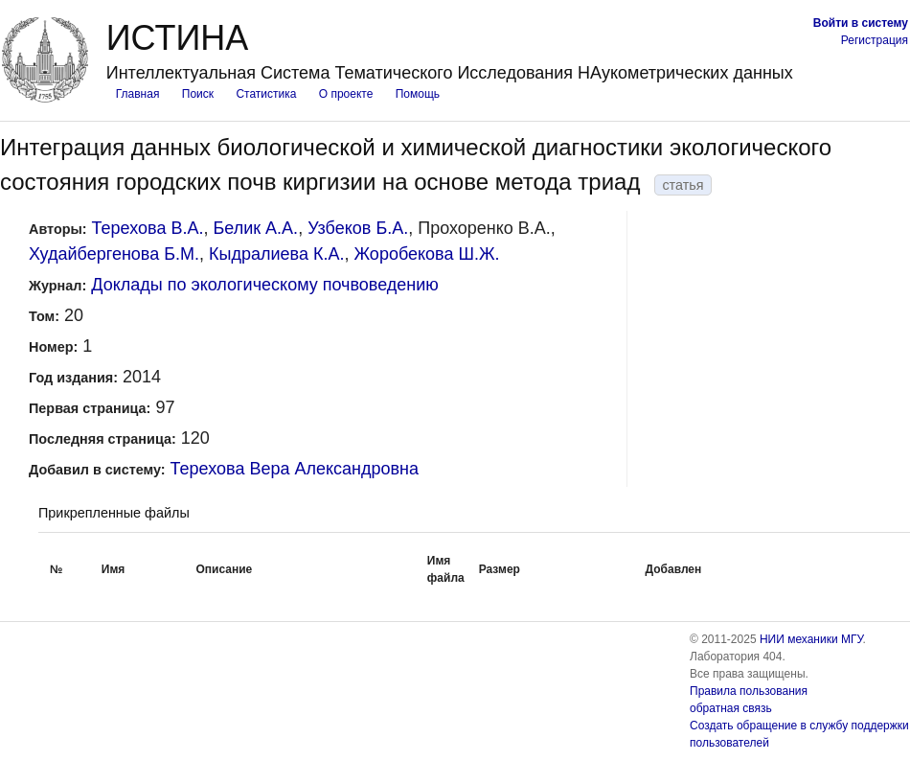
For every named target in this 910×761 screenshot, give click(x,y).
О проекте (346, 94)
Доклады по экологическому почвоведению (265, 284)
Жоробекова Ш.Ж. (426, 254)
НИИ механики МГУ (811, 639)
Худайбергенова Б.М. (114, 254)
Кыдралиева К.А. (276, 254)
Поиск (198, 94)
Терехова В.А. (148, 228)
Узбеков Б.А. (357, 228)
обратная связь (731, 708)
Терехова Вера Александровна (295, 468)
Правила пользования (749, 691)
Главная (138, 94)
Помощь (418, 94)
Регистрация (874, 40)
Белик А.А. (255, 228)
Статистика (266, 94)
